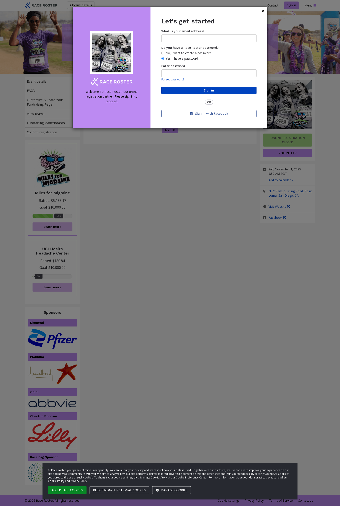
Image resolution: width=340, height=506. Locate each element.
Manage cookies (171, 490)
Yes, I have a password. (182, 58)
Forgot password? (172, 79)
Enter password (173, 66)
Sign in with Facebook (209, 113)
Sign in (209, 90)
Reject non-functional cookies (119, 490)
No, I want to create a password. (189, 53)
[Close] (263, 11)
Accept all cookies (67, 490)
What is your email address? (182, 31)
